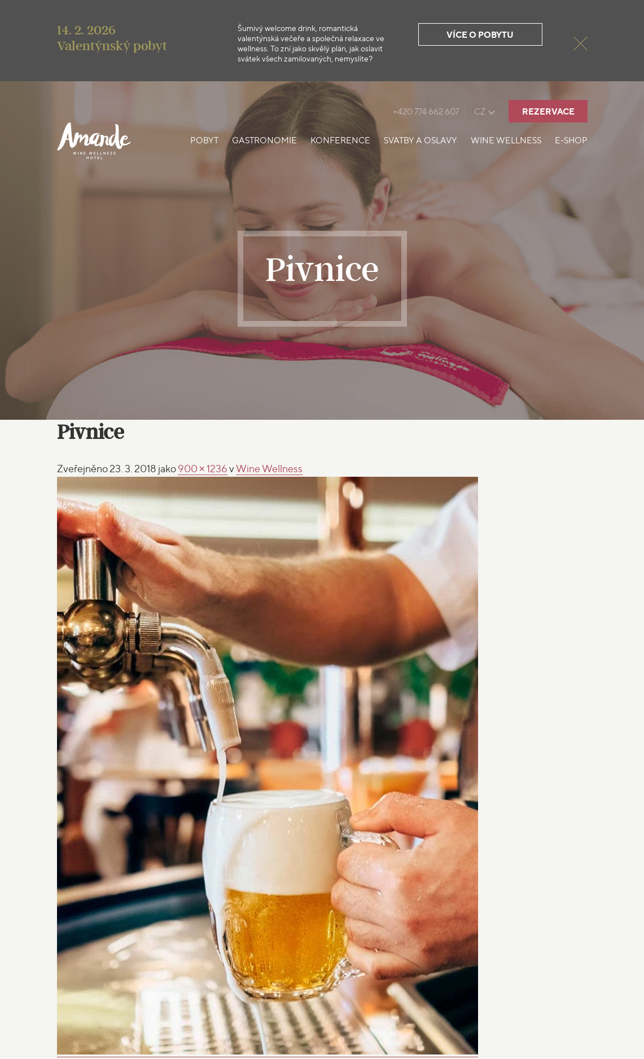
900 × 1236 (203, 468)
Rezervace (548, 111)
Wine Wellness (506, 140)
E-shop (571, 140)
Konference (340, 140)
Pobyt (204, 140)
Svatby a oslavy (420, 140)
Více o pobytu (480, 34)
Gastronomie (264, 140)
